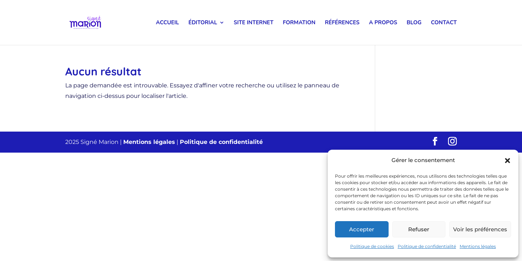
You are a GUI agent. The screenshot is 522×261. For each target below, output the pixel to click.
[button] (507, 160)
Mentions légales (478, 246)
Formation (299, 23)
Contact (444, 23)
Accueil (167, 23)
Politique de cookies (372, 246)
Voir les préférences (480, 229)
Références (342, 23)
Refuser (418, 229)
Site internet (253, 23)
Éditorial (202, 23)
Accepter (361, 229)
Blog (414, 23)
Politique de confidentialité (427, 246)
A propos (383, 23)
